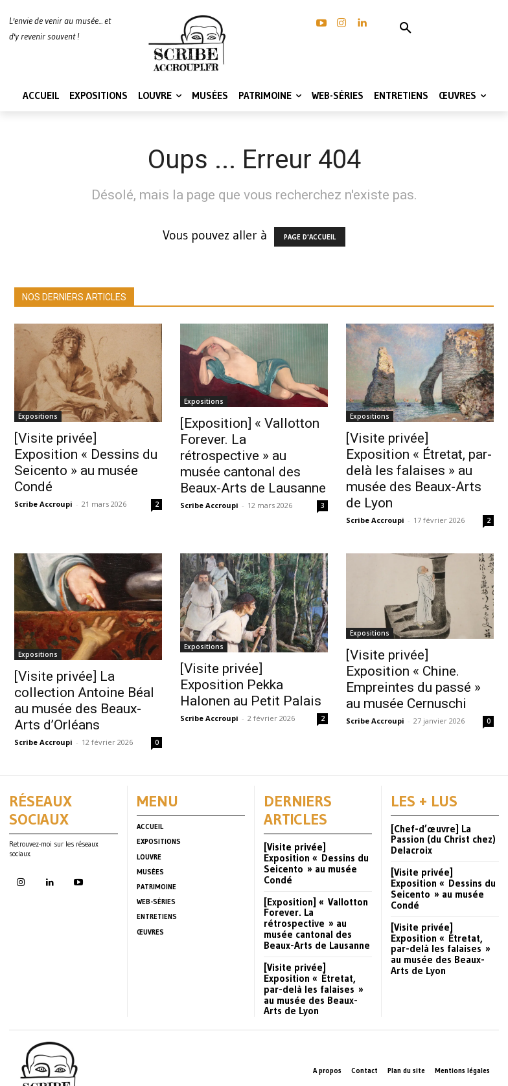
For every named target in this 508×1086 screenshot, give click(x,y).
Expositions (38, 416)
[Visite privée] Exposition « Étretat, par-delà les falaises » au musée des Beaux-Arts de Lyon (419, 470)
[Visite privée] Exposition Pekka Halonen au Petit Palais (250, 685)
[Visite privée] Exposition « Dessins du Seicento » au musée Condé (85, 462)
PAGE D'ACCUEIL (310, 236)
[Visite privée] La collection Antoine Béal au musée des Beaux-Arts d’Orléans (84, 701)
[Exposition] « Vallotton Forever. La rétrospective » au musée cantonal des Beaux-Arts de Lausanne (253, 456)
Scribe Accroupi (43, 504)
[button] (405, 28)
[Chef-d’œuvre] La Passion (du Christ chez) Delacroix (441, 830)
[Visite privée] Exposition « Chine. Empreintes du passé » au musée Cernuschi (413, 679)
